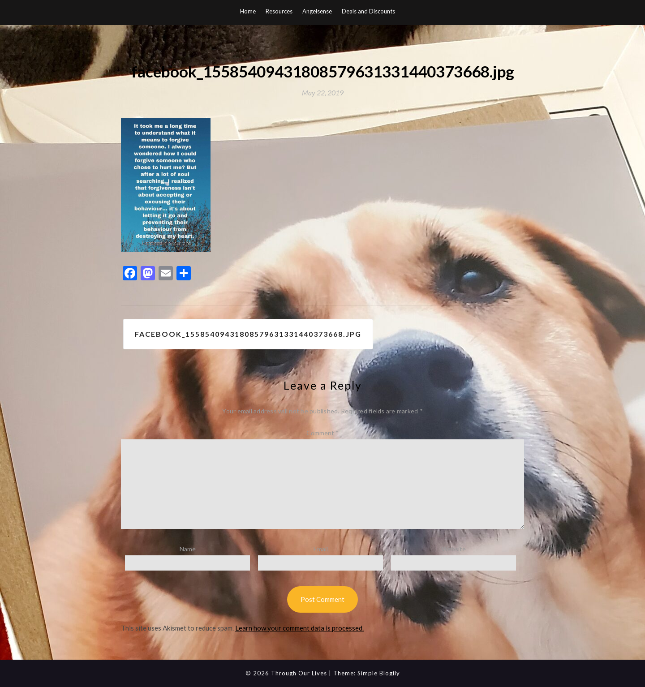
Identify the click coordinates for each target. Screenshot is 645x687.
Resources (279, 11)
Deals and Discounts (368, 11)
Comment (322, 433)
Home (248, 11)
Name (188, 549)
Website (454, 549)
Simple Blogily (378, 673)
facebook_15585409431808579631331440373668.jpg (248, 334)
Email (321, 549)
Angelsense (317, 11)
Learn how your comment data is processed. (299, 628)
